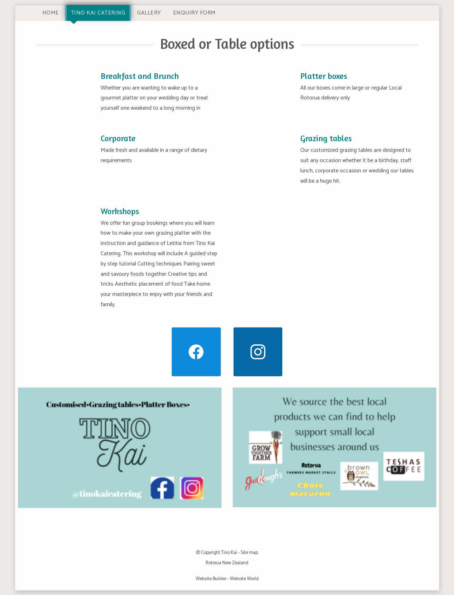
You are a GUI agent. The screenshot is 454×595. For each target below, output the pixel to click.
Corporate (118, 138)
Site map (249, 552)
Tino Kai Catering (98, 13)
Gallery (149, 13)
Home (50, 13)
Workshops (120, 211)
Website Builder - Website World (227, 579)
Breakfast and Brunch (140, 76)
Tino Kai (229, 552)
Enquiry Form (194, 13)
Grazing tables (326, 138)
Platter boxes (323, 76)
